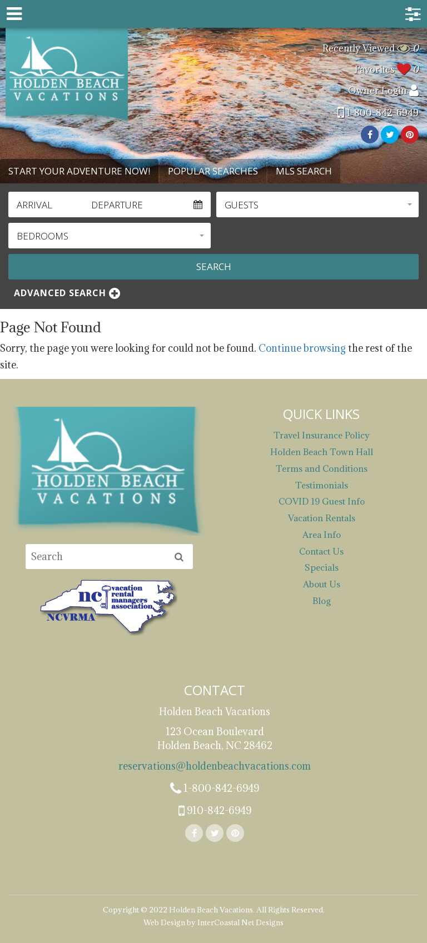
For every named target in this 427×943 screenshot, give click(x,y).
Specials (322, 567)
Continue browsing (302, 348)
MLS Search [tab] (304, 170)
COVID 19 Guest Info (322, 501)
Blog (321, 600)
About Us (321, 584)
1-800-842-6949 (378, 113)
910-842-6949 (214, 811)
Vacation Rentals (321, 517)
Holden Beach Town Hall (321, 451)
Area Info (321, 534)
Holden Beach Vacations (67, 76)
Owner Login (383, 90)
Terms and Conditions (322, 468)
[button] (317, 204)
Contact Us (321, 551)
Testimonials (321, 485)
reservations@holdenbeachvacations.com (214, 766)
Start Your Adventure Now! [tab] (79, 170)
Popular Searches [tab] (213, 170)
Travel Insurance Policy (322, 435)
